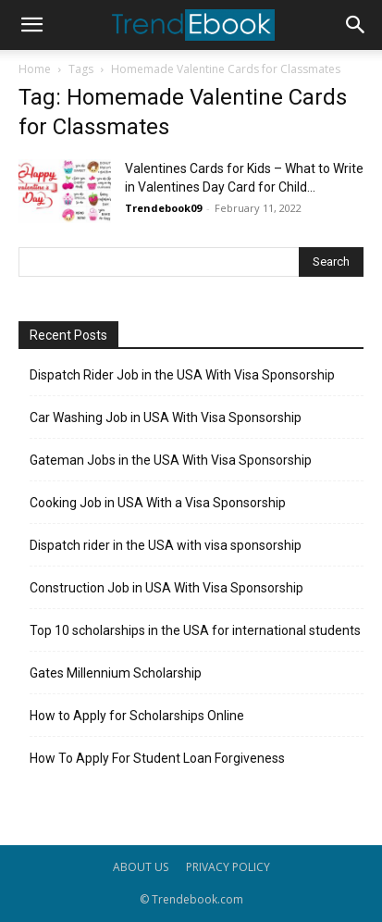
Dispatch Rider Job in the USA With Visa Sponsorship (182, 375)
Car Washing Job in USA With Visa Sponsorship (166, 417)
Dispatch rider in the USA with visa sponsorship (166, 545)
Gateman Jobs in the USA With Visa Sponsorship (171, 460)
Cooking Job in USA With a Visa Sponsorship (158, 502)
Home (34, 69)
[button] (31, 25)
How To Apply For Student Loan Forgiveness (157, 758)
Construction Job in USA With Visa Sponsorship (166, 587)
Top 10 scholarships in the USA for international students (195, 630)
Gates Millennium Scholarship (116, 673)
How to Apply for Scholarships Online (137, 715)
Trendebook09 (163, 208)
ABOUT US (140, 867)
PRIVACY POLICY (228, 867)
